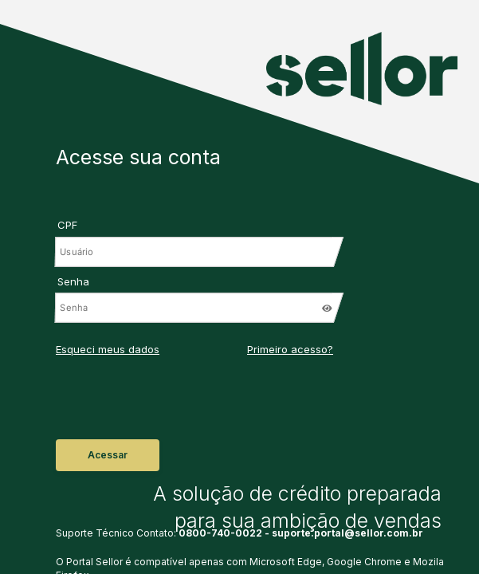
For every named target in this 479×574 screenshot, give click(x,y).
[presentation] (143, 403)
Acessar (108, 455)
